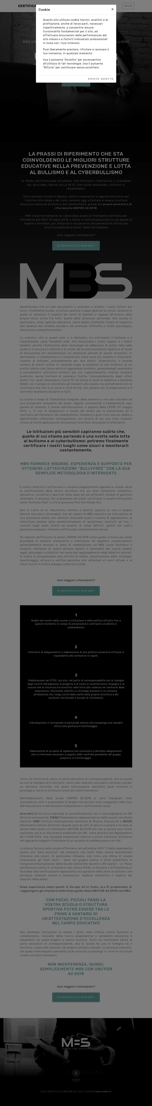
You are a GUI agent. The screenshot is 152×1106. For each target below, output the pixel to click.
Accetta (107, 79)
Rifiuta (93, 79)
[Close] (112, 9)
